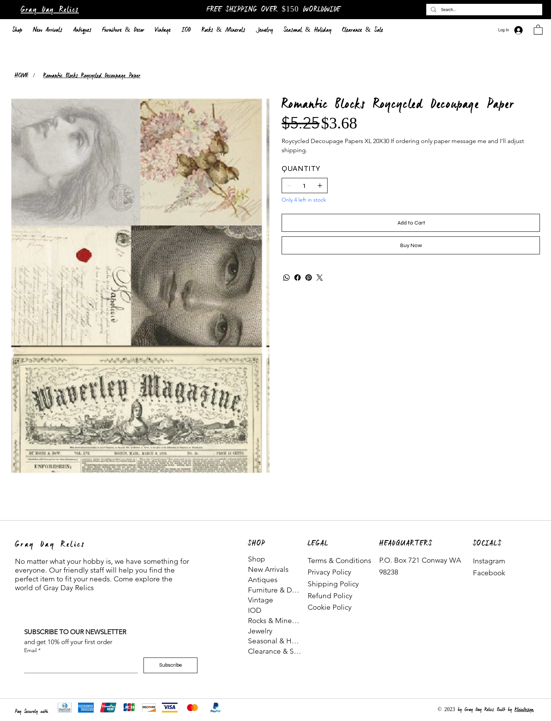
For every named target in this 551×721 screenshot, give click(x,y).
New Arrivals (268, 569)
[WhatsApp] (286, 277)
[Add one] (320, 185)
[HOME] (21, 76)
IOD (254, 610)
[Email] (78, 665)
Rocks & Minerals (275, 620)
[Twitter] (319, 277)
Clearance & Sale (275, 651)
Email (32, 650)
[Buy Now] (411, 245)
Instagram (489, 561)
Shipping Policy (333, 583)
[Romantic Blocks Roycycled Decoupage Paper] (91, 76)
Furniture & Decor (275, 590)
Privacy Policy (329, 572)
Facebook (489, 572)
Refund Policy (330, 595)
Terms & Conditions (339, 560)
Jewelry (260, 631)
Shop (256, 559)
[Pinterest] (308, 277)
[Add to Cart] (411, 223)
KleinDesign (524, 709)
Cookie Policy (330, 607)
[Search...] (483, 9)
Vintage (260, 600)
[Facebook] (297, 277)
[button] (538, 29)
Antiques (262, 579)
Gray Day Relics (50, 9)
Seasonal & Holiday (275, 640)
